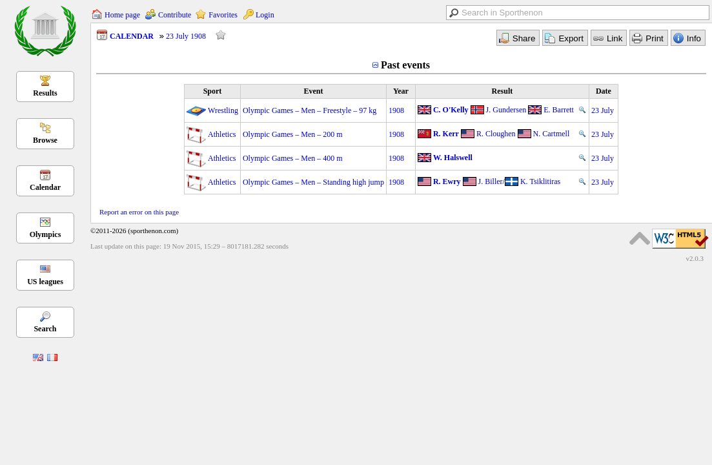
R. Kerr (446, 133)
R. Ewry (447, 181)
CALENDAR (132, 36)
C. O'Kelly (451, 109)
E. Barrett (559, 109)
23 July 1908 (186, 36)
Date (603, 91)
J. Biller (490, 181)
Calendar (45, 187)
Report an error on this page (139, 212)
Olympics (45, 234)
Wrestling (223, 110)
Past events (405, 64)
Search (45, 328)
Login (265, 14)
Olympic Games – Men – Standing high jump (313, 182)
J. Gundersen (506, 109)
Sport (212, 91)
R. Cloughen (496, 133)
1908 (396, 110)
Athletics (222, 134)
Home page (122, 14)
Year (401, 91)
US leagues (45, 281)
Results (45, 93)
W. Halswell (453, 157)
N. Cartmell (551, 133)
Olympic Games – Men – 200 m (293, 134)
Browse (45, 140)
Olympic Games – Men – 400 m (293, 158)
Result (502, 91)
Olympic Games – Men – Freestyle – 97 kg (309, 110)
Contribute (174, 14)
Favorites (223, 14)
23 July (602, 110)
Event (313, 91)
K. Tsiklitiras (540, 181)
